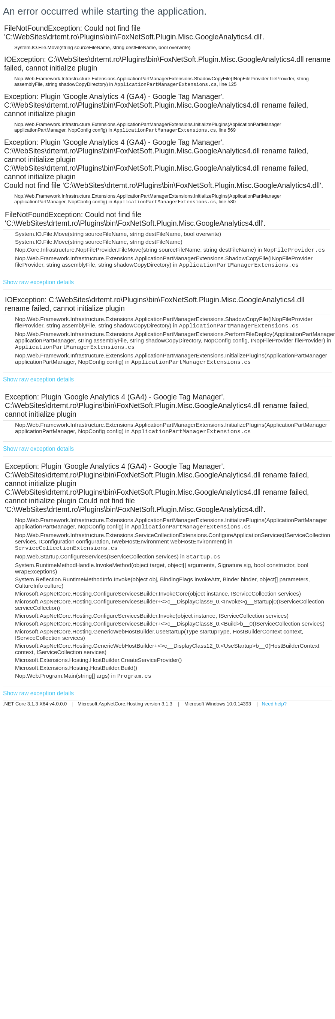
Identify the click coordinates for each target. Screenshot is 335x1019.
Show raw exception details (38, 282)
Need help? (274, 704)
